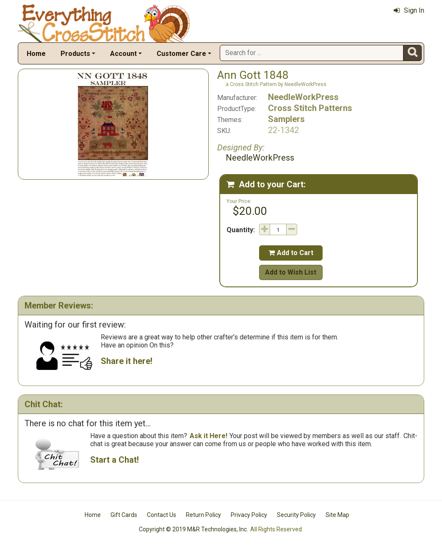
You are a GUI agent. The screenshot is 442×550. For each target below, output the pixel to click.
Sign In (409, 10)
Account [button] (123, 54)
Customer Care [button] (181, 54)
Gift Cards (123, 514)
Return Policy (203, 514)
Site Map (337, 514)
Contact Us (161, 514)
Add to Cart (290, 253)
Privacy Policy (249, 514)
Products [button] (75, 54)
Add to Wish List (290, 272)
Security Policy (296, 514)
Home (36, 54)
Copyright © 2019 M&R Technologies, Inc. (193, 529)
